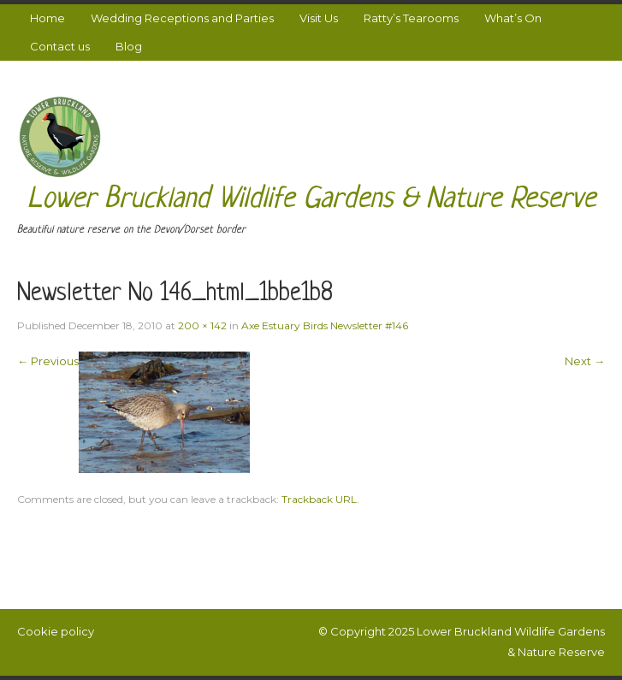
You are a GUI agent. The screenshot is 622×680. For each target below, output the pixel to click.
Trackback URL (319, 499)
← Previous (48, 361)
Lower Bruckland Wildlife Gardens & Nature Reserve (311, 200)
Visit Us (318, 18)
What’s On (513, 18)
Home (47, 18)
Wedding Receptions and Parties (182, 18)
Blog (129, 46)
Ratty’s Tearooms (411, 18)
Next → (585, 361)
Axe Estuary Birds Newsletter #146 (324, 325)
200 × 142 (202, 325)
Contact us (60, 46)
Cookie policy (55, 631)
